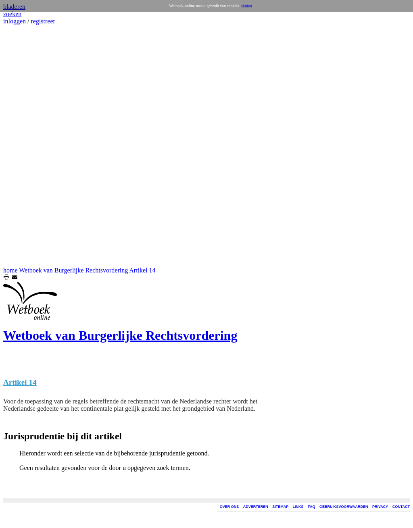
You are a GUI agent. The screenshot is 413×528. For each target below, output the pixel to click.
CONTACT (401, 507)
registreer (43, 21)
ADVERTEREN (255, 507)
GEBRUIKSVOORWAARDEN (343, 507)
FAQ (311, 507)
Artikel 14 (142, 270)
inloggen (14, 21)
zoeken (12, 13)
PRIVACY (380, 507)
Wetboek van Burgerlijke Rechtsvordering (73, 270)
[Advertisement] (27, 146)
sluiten (246, 6)
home (10, 270)
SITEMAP (280, 507)
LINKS (298, 507)
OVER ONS (229, 507)
